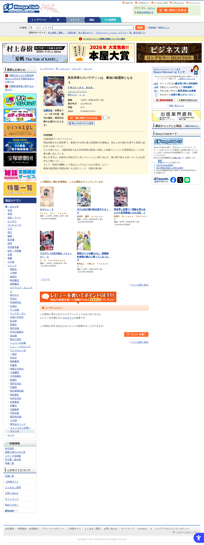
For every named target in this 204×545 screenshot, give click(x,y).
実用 (10, 214)
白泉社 (13, 306)
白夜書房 (14, 402)
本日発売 (9, 448)
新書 (10, 258)
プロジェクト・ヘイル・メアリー (111, 32)
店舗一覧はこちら (176, 106)
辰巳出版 (14, 328)
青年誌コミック (18, 424)
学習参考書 (13, 247)
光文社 (13, 357)
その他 (11, 262)
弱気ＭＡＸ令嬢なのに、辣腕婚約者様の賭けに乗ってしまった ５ (94, 256)
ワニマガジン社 (18, 350)
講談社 (13, 269)
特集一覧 (9, 463)
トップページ (38, 19)
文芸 (10, 210)
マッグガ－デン (18, 313)
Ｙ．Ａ (82, 95)
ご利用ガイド (143, 3)
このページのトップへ (187, 532)
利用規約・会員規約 (28, 528)
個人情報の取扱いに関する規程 (169, 168)
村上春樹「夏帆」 (56, 32)
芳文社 (13, 298)
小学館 (13, 273)
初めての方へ (12, 505)
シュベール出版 (18, 343)
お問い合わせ (178, 3)
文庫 (10, 254)
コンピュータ (14, 225)
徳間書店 (14, 284)
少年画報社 (15, 376)
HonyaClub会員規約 (164, 165)
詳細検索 (152, 27)
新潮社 (13, 380)
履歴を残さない (192, 126)
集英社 (13, 276)
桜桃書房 (14, 361)
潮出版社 (14, 394)
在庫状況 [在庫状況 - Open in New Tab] (47, 110)
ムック (11, 435)
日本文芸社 (15, 398)
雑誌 (91, 19)
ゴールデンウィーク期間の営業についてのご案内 (104, 39)
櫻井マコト (72, 95)
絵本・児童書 (14, 251)
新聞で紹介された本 (15, 452)
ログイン (151, 8)
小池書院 (14, 372)
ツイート (45, 279)
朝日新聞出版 (17, 391)
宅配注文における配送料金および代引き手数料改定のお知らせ (19, 78)
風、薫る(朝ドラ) (137, 32)
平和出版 (14, 413)
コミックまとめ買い (20, 427)
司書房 (13, 365)
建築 (10, 236)
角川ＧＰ (14, 295)
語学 (10, 243)
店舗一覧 (129, 3)
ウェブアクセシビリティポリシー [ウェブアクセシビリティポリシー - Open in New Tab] (172, 528)
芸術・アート (14, 217)
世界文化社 (15, 383)
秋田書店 (14, 280)
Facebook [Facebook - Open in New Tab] (142, 528)
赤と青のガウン (85, 32)
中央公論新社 (17, 332)
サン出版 (14, 310)
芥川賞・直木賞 (13, 459)
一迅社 (13, 354)
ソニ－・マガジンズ (20, 346)
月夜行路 (71, 32)
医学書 (11, 239)
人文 (10, 228)
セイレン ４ (46, 209)
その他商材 (110, 19)
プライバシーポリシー (52, 528)
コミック (75, 19)
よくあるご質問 (161, 3)
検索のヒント (164, 27)
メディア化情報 (13, 456)
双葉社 (13, 324)
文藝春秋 (14, 409)
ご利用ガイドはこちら (186, 79)
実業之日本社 (17, 368)
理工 (10, 232)
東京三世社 (15, 339)
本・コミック (12, 206)
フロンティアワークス (77, 92)
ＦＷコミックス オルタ (81, 87)
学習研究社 (15, 302)
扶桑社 (13, 405)
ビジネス (12, 221)
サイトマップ (195, 3)
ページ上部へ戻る (139, 285)
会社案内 (9, 528)
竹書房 (13, 387)
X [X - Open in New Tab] (151, 528)
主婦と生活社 (17, 317)
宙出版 (13, 335)
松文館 (13, 321)
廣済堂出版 (15, 416)
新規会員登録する (145, 12)
